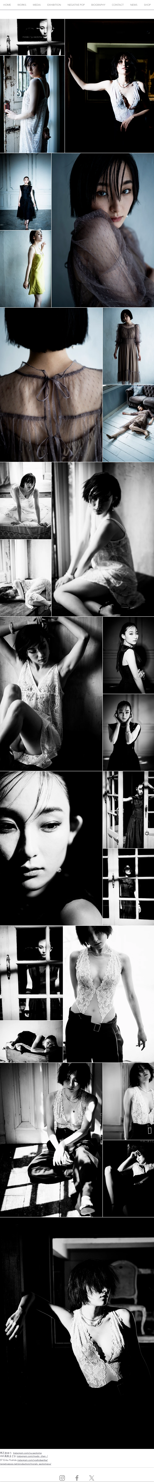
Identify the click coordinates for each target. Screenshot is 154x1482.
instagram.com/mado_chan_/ (32, 1456)
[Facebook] (77, 1478)
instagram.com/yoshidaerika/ (32, 1460)
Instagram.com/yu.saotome (27, 1452)
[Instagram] (62, 1478)
